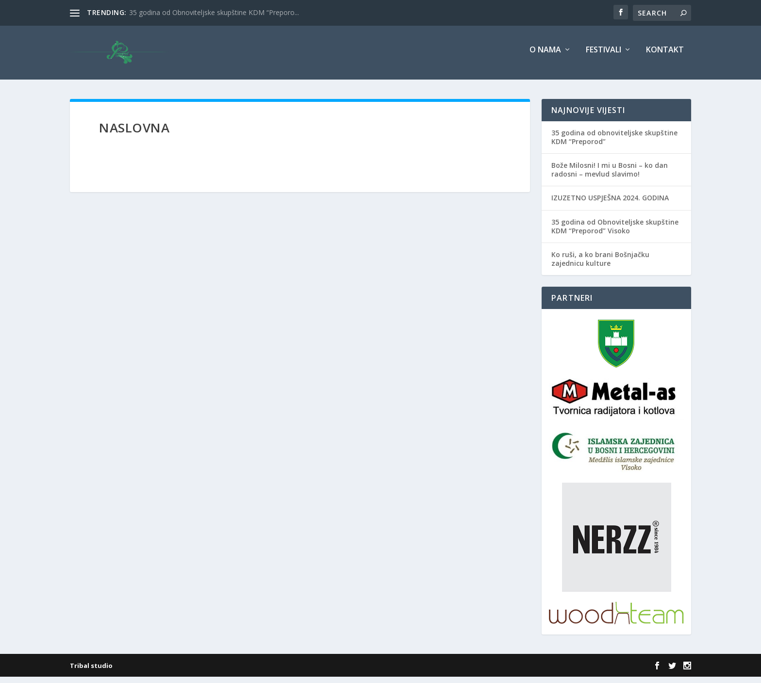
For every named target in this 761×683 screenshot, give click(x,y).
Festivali (603, 56)
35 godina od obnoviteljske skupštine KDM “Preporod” (614, 143)
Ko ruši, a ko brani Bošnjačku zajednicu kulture (600, 265)
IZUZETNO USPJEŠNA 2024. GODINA (610, 204)
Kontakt (665, 56)
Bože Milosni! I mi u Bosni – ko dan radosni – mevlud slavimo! (609, 176)
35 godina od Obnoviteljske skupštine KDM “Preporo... (214, 12)
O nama (545, 56)
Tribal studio (91, 671)
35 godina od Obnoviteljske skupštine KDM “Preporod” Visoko (614, 233)
